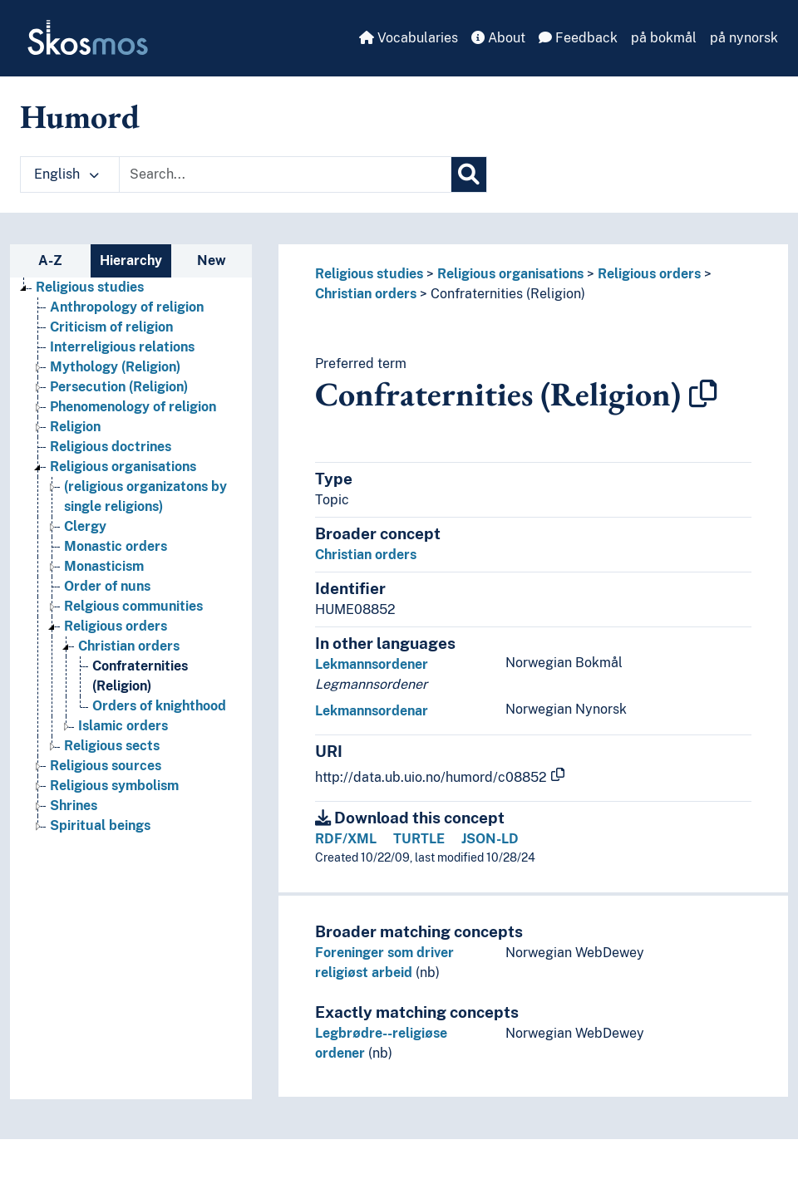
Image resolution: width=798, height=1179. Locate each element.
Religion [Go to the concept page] (75, 427)
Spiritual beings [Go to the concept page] (100, 825)
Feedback (578, 38)
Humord (80, 116)
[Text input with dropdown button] (285, 174)
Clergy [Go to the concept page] (85, 526)
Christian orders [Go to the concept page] (129, 646)
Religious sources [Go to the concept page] (105, 766)
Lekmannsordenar (371, 711)
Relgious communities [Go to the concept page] (133, 606)
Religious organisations (510, 274)
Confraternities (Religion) (508, 294)
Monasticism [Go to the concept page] (104, 566)
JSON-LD (490, 839)
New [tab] (211, 260)
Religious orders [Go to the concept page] (115, 626)
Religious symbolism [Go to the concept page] (114, 785)
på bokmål (664, 38)
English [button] (66, 174)
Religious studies (369, 274)
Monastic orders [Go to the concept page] (115, 546)
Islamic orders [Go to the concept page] (123, 726)
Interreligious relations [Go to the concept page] (122, 347)
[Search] (469, 174)
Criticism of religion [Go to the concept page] (111, 327)
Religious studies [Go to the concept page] (90, 287)
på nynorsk (744, 38)
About (498, 38)
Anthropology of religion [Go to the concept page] (127, 307)
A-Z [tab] (50, 260)
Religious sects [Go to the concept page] (112, 746)
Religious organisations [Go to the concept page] (123, 466)
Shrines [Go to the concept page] (73, 805)
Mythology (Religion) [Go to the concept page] (115, 367)
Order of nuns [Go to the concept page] (107, 586)
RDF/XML (346, 839)
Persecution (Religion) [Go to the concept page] (119, 387)
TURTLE (419, 839)
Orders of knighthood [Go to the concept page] (159, 706)
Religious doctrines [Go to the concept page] (110, 446)
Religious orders (649, 274)
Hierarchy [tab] (131, 260)
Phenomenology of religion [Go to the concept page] (133, 407)
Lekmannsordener (371, 664)
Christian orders (365, 294)
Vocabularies (408, 38)
